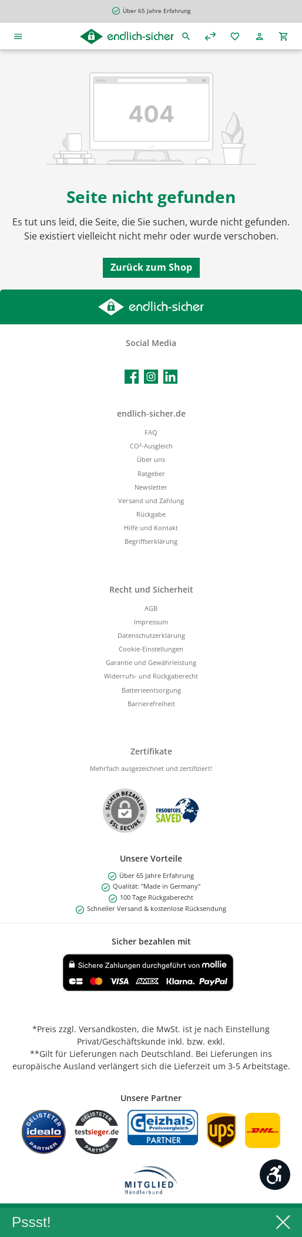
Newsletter (151, 487)
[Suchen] (186, 36)
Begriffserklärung (151, 541)
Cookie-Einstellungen (151, 648)
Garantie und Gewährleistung (151, 662)
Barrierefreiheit (151, 703)
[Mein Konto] (259, 36)
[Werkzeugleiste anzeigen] (275, 1174)
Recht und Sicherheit (151, 589)
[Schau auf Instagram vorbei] (151, 376)
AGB (151, 608)
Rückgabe (151, 514)
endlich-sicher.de (151, 413)
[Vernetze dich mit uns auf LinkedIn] (170, 376)
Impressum (151, 621)
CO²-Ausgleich (151, 445)
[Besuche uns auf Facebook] (131, 376)
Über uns (151, 459)
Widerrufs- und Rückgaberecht (151, 675)
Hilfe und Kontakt (151, 527)
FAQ (151, 432)
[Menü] (18, 36)
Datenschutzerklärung (151, 635)
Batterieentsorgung (151, 690)
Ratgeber (151, 473)
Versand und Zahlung (151, 500)
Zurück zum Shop (151, 267)
